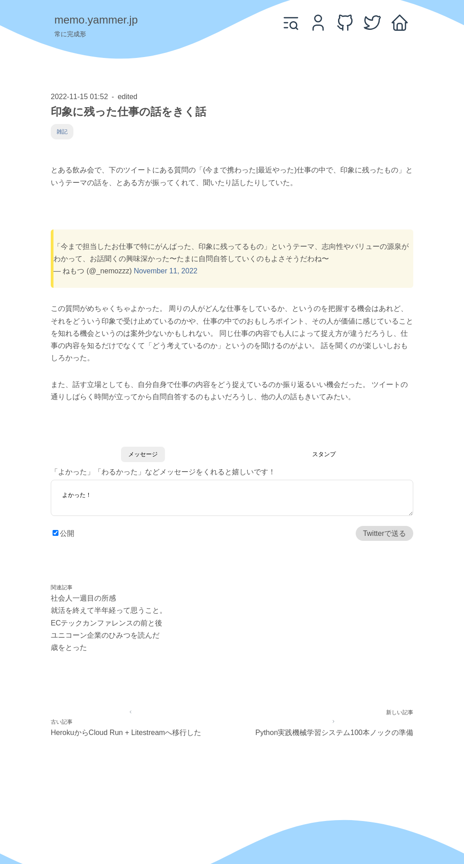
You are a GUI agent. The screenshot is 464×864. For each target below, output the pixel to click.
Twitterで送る (384, 534)
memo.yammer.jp (96, 20)
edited (128, 96)
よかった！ (232, 499)
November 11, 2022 (166, 271)
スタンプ (324, 454)
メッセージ (143, 454)
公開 (67, 534)
